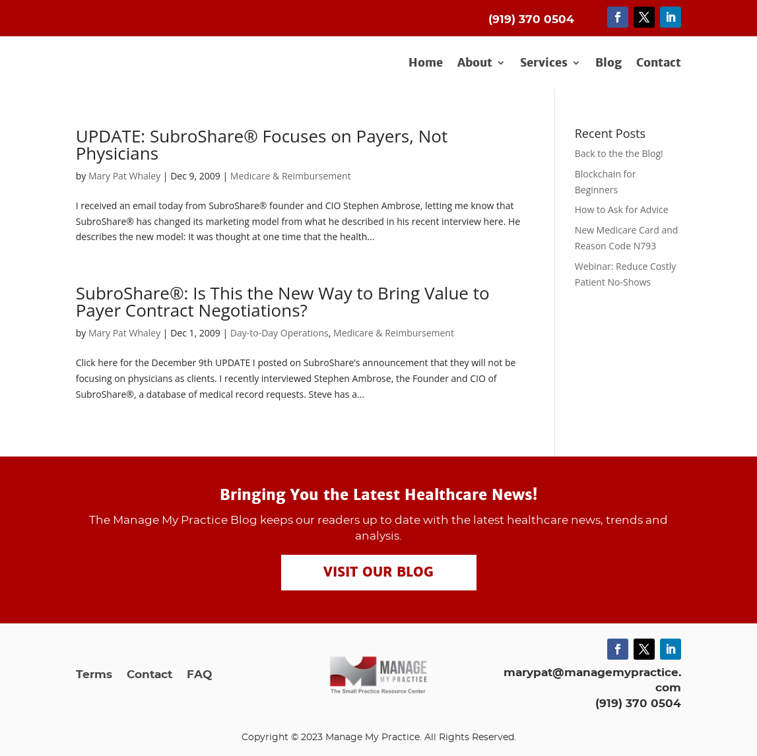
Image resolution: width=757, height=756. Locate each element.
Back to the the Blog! (619, 153)
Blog (608, 63)
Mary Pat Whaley (124, 176)
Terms (94, 675)
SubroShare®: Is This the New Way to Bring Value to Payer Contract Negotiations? (283, 301)
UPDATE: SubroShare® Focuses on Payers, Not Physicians (262, 144)
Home (426, 63)
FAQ (199, 675)
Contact (658, 63)
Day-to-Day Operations (279, 333)
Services (544, 63)
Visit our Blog (378, 572)
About (474, 63)
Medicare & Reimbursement (290, 176)
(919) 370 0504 (638, 703)
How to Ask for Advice (622, 209)
